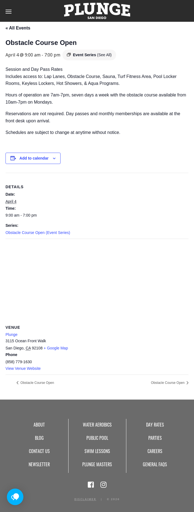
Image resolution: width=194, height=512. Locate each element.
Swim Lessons (97, 451)
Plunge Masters (97, 464)
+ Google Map (56, 348)
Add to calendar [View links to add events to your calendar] (34, 158)
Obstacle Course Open (37, 383)
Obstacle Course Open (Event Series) (38, 232)
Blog (39, 438)
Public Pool (97, 438)
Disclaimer (85, 499)
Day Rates (155, 424)
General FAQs (155, 464)
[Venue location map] (97, 279)
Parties (155, 438)
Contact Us (39, 451)
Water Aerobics (97, 424)
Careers (154, 451)
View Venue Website (23, 368)
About (39, 424)
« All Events (18, 28)
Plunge (12, 334)
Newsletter (39, 464)
